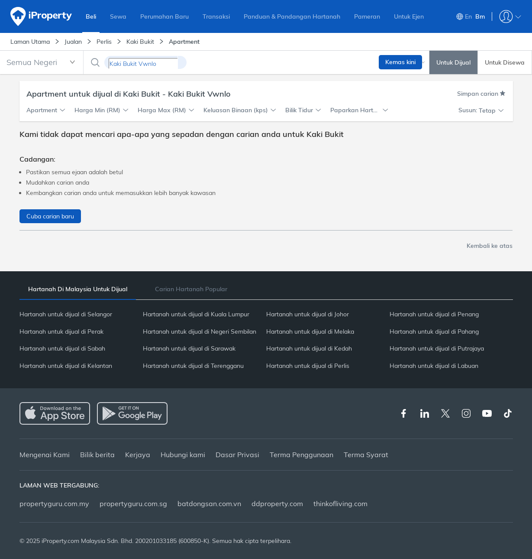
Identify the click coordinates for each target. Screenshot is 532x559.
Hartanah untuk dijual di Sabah (62, 348)
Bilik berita (97, 454)
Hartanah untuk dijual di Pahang (434, 331)
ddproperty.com (277, 503)
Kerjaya (137, 454)
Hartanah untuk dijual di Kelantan (65, 366)
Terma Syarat (366, 454)
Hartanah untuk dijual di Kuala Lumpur (196, 314)
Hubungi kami (183, 454)
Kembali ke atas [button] (490, 246)
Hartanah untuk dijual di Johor (307, 314)
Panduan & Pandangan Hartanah (292, 16)
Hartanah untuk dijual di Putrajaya (437, 348)
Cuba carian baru (50, 216)
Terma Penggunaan (301, 454)
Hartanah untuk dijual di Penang (434, 314)
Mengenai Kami (44, 454)
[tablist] (266, 289)
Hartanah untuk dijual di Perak (61, 331)
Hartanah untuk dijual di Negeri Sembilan (199, 331)
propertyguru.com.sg (133, 503)
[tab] (77, 289)
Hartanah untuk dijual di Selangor (65, 314)
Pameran (367, 16)
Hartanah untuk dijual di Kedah (309, 348)
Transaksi (216, 16)
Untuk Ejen (409, 16)
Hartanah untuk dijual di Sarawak (189, 348)
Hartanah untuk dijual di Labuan (434, 366)
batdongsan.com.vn (209, 503)
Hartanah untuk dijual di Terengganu (193, 366)
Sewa (118, 16)
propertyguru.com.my (54, 503)
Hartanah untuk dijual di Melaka (310, 331)
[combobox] (41, 62)
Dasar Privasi (237, 454)
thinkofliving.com (340, 503)
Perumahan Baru (164, 16)
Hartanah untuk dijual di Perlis (307, 366)
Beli (91, 16)
